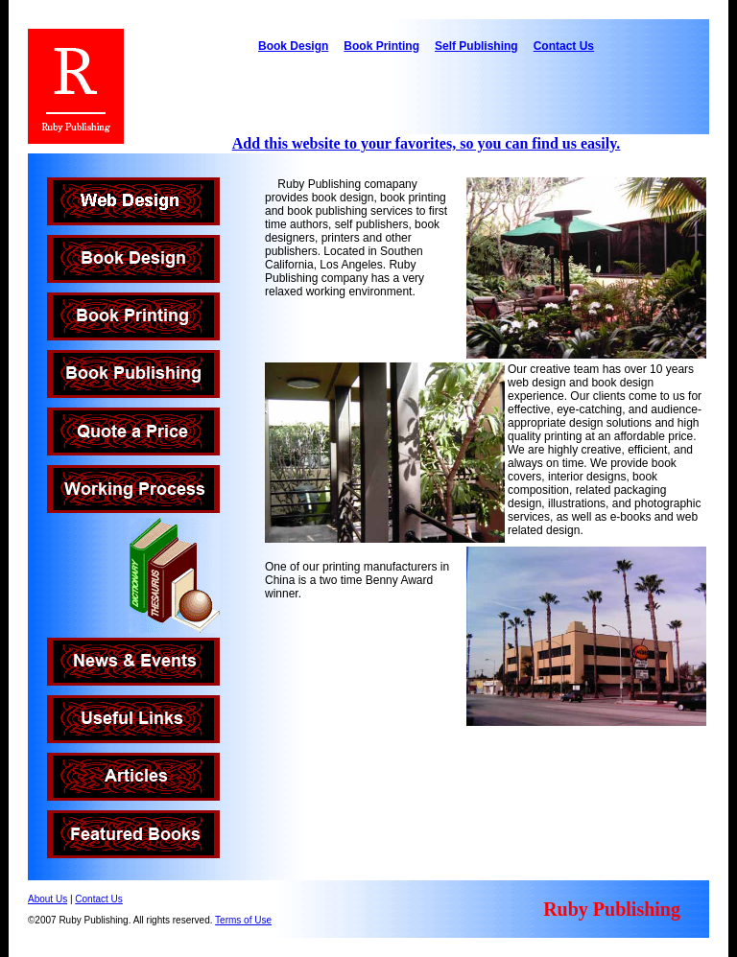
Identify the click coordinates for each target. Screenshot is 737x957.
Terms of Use (243, 920)
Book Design (293, 46)
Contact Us (564, 46)
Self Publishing (476, 46)
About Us (47, 899)
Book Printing (381, 46)
